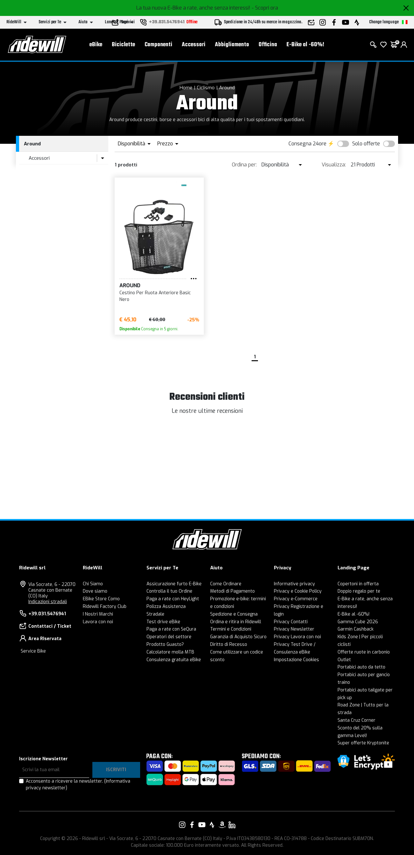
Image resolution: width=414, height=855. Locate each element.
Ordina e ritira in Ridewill (235, 622)
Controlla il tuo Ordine (169, 591)
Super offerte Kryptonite (363, 743)
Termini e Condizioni (230, 629)
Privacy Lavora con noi (297, 637)
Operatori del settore (168, 637)
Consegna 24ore (307, 143)
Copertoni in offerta (358, 584)
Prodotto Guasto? (165, 644)
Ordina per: (244, 164)
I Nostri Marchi (98, 614)
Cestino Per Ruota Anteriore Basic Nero (155, 296)
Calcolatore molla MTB (170, 652)
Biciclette (123, 44)
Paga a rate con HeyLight (172, 599)
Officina (268, 44)
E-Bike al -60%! (305, 44)
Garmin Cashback (356, 629)
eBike (95, 44)
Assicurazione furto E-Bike (174, 584)
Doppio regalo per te (359, 591)
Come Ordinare (225, 584)
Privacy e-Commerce (296, 599)
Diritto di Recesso (228, 644)
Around (227, 87)
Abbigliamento (232, 44)
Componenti (158, 44)
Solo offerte (366, 143)
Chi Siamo (93, 584)
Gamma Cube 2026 (358, 622)
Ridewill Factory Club (104, 606)
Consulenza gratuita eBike (173, 660)
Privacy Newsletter (294, 629)
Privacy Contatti (291, 622)
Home (186, 87)
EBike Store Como (101, 599)
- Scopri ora (265, 7)
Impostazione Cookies (296, 660)
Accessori (193, 44)
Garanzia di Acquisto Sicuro (238, 637)
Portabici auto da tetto (361, 667)
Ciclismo (206, 87)
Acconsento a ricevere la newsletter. (78, 784)
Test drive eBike (163, 622)
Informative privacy (294, 584)
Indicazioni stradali (47, 602)
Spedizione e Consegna (234, 614)
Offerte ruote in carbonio (364, 652)
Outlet (344, 660)
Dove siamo (95, 591)
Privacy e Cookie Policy (298, 591)
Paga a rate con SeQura (171, 629)
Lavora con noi (98, 622)
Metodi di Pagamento (232, 591)
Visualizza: (334, 164)
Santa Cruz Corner (356, 720)
